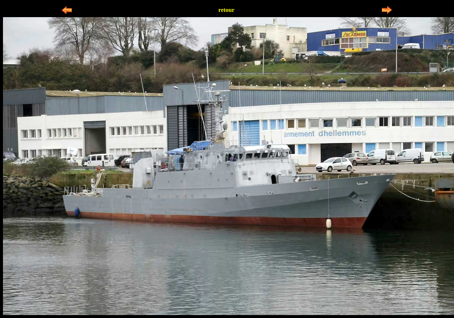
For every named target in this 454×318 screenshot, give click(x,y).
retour (226, 10)
